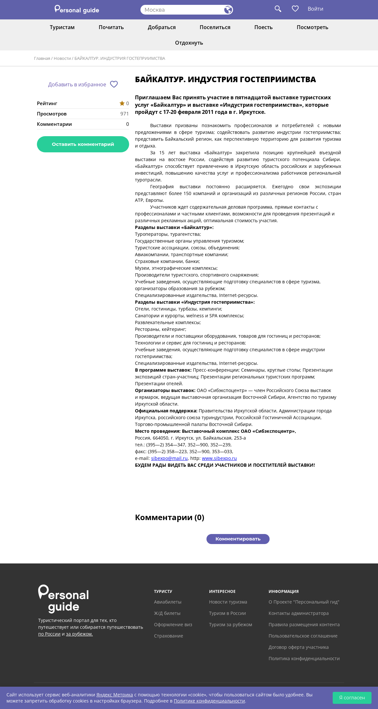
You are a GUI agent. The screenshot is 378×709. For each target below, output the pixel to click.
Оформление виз (173, 624)
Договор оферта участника (299, 647)
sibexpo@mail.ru (169, 458)
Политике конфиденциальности (209, 701)
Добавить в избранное (77, 84)
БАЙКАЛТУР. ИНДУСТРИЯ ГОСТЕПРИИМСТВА (119, 58)
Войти (315, 8)
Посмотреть (312, 27)
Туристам (62, 27)
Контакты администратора (299, 613)
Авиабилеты (168, 602)
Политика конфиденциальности (304, 658)
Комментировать (238, 539)
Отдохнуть (189, 42)
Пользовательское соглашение (303, 636)
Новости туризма (228, 602)
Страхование (168, 636)
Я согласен (352, 698)
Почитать (111, 27)
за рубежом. (79, 634)
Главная (42, 58)
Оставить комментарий (83, 144)
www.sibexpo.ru (219, 458)
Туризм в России (227, 613)
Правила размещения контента (304, 624)
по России (49, 634)
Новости (62, 58)
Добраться (162, 27)
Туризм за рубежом (230, 624)
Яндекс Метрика (114, 695)
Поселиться (215, 27)
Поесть (263, 27)
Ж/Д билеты (167, 613)
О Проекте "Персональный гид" (304, 602)
